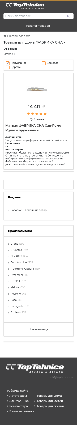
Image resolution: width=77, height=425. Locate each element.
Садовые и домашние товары (30, 210)
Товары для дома (49, 395)
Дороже (16, 67)
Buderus (18, 312)
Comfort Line (22, 262)
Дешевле (52, 63)
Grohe (17, 243)
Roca (16, 299)
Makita (18, 287)
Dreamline (19, 275)
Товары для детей (50, 401)
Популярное (19, 63)
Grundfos (19, 250)
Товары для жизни (50, 406)
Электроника (19, 401)
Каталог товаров (38, 25)
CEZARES (19, 256)
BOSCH (18, 281)
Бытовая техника (21, 411)
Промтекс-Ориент (25, 268)
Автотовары (18, 395)
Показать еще (38, 329)
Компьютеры (18, 406)
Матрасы (9, 54)
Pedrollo (18, 293)
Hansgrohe (20, 306)
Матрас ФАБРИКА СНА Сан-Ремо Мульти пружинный (33, 128)
